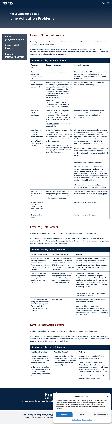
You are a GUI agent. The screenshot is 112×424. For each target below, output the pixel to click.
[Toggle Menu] (108, 3)
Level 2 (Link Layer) (12, 47)
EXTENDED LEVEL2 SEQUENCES (88, 284)
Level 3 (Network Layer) (14, 55)
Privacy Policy (87, 420)
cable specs (102, 194)
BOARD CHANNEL (53, 98)
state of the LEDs (60, 130)
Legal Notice (27, 415)
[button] (108, 396)
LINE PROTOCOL (52, 124)
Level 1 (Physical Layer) (14, 38)
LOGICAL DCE (86, 267)
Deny (82, 415)
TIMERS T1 (94, 313)
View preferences (101, 415)
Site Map (36, 415)
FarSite (83, 202)
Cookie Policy (76, 420)
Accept (64, 415)
